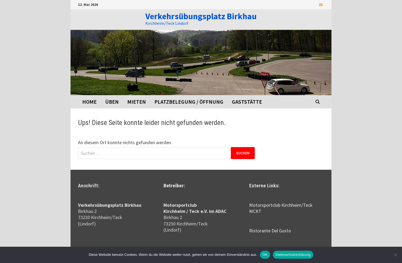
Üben (112, 101)
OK (265, 255)
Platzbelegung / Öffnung (188, 101)
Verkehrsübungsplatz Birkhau (201, 16)
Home (89, 101)
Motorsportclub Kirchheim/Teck (281, 205)
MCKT (255, 211)
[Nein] (395, 254)
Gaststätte (247, 101)
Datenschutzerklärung (293, 255)
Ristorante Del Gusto (270, 231)
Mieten (136, 101)
